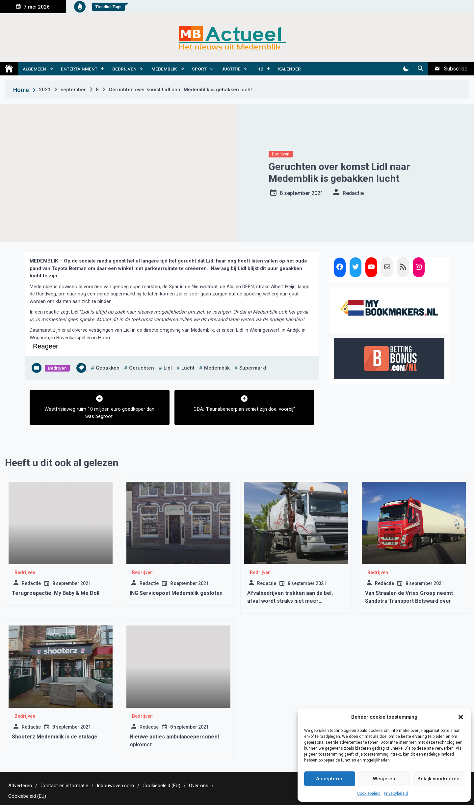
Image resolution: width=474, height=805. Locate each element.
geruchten (141, 368)
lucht (188, 368)
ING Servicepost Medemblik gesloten (176, 593)
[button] (461, 717)
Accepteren (330, 779)
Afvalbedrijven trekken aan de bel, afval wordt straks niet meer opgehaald (290, 601)
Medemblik (164, 68)
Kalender (289, 68)
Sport (199, 68)
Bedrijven (124, 68)
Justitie (231, 68)
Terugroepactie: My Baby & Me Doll (55, 593)
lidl (168, 368)
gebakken (107, 368)
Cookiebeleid (369, 793)
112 (259, 68)
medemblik (217, 368)
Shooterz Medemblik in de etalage (54, 737)
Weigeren (384, 779)
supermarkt (253, 368)
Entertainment (79, 68)
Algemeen (34, 68)
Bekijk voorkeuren (438, 779)
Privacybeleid (396, 793)
